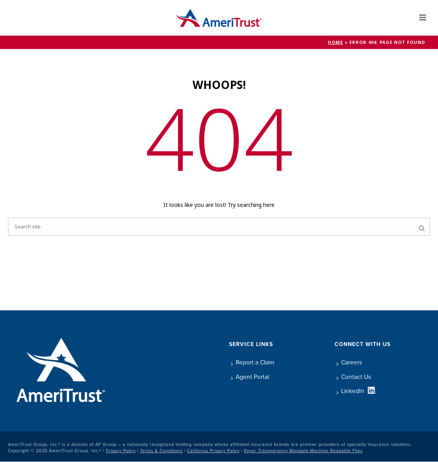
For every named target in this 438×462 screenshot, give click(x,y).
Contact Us (353, 376)
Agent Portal (250, 376)
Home (335, 42)
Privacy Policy (121, 451)
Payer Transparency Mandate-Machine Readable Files (303, 451)
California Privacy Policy (213, 451)
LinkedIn (350, 390)
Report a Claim (252, 362)
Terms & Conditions (161, 451)
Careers (349, 362)
